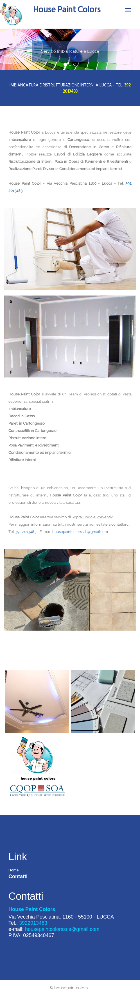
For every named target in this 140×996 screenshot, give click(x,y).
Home (13, 870)
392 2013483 (25, 532)
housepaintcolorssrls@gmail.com (80, 532)
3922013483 (33, 923)
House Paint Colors (66, 9)
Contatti (18, 876)
